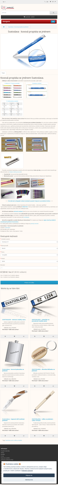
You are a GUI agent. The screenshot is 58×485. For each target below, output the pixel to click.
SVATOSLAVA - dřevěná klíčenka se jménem (43, 370)
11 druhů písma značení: (12, 108)
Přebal (3, 258)
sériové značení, (18, 211)
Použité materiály (5, 451)
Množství (2, 265)
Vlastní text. (25, 207)
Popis (3, 73)
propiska (19, 440)
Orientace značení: (37, 90)
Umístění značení (5, 239)
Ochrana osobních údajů (7, 459)
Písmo (2, 252)
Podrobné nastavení (27, 470)
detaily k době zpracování (15, 172)
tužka (15, 440)
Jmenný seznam (34, 223)
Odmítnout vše (29, 479)
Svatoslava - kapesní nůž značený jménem (13, 419)
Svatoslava (7, 227)
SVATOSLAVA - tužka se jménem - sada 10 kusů (43, 419)
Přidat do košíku (29, 282)
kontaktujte (26, 217)
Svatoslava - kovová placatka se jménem (13, 370)
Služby (2, 452)
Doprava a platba (5, 458)
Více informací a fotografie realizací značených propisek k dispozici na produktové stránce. (29, 201)
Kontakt (3, 454)
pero (12, 440)
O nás (2, 456)
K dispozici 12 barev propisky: (12, 90)
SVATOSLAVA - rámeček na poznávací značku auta (40, 320)
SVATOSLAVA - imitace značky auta (13, 319)
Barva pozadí (4, 245)
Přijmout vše (29, 475)
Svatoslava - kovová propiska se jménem (18, 27)
